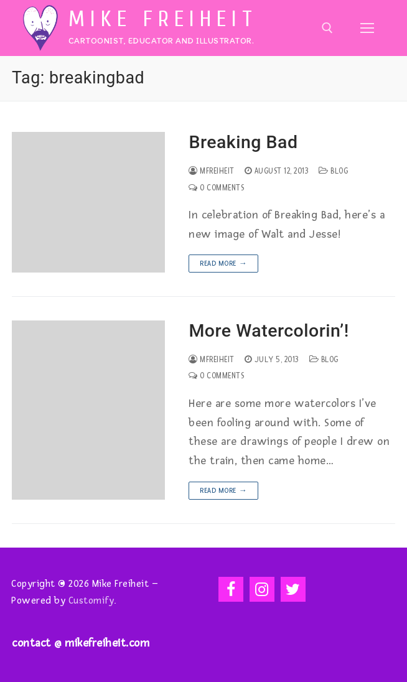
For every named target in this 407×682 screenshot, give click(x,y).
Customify (91, 601)
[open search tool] (327, 28)
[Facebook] (230, 589)
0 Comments (216, 188)
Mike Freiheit (163, 19)
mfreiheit (212, 171)
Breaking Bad (243, 142)
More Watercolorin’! (269, 330)
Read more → (223, 263)
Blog (333, 171)
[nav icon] (367, 27)
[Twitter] (293, 589)
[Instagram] (262, 589)
